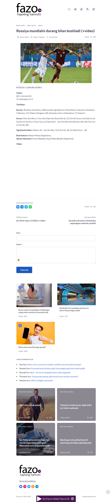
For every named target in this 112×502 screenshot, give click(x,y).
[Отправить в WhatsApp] (30, 206)
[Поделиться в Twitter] (26, 206)
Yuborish (24, 270)
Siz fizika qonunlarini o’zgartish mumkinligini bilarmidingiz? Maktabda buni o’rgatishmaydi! (34, 442)
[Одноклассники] (32, 486)
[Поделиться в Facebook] (18, 206)
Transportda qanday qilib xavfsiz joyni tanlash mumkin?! (55, 376)
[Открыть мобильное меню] (94, 9)
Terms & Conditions (27, 481)
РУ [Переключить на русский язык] (69, 9)
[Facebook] (20, 486)
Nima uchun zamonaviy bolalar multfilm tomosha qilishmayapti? (54, 364)
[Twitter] (28, 486)
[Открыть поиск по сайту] (87, 9)
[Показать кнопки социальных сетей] (75, 9)
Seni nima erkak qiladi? (30, 405)
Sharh (19, 244)
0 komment (51, 37)
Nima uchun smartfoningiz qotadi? (32, 347)
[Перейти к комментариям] (108, 492)
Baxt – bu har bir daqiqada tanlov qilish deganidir (50, 372)
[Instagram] (24, 486)
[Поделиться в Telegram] (22, 206)
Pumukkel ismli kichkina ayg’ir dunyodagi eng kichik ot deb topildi (58, 368)
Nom (18, 233)
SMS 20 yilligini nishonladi (42, 380)
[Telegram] (36, 486)
